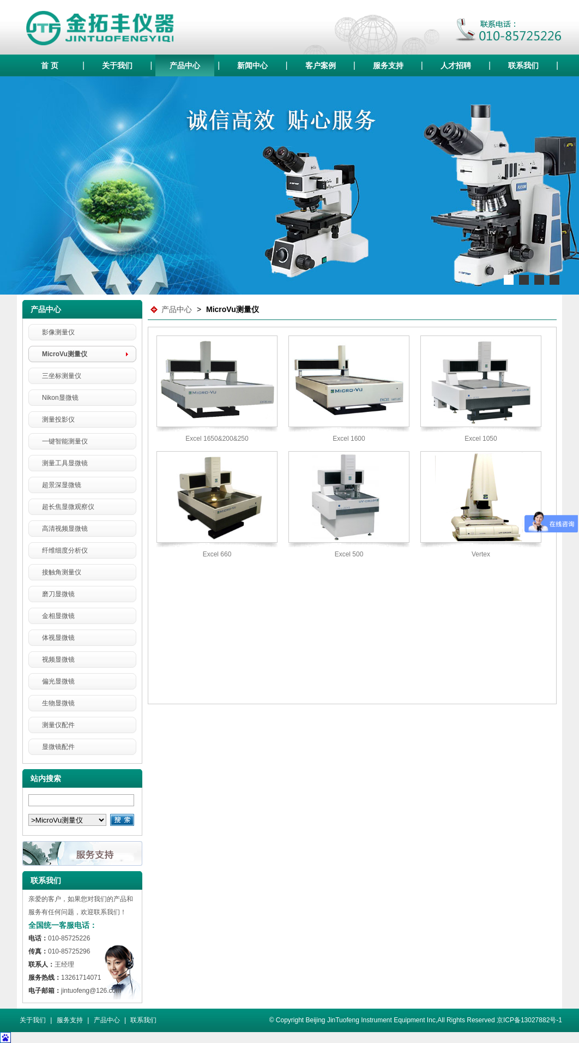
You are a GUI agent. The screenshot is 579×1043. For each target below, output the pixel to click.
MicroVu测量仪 (64, 354)
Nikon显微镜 (60, 397)
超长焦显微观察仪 (68, 507)
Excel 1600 (349, 438)
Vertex (481, 554)
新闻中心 (252, 65)
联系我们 (523, 65)
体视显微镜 (58, 638)
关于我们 (117, 65)
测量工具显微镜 (65, 463)
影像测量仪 (58, 332)
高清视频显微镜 (65, 528)
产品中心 (185, 65)
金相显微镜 (58, 616)
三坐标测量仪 (61, 376)
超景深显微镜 (61, 485)
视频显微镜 (58, 659)
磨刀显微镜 (58, 594)
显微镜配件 (58, 747)
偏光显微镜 (58, 681)
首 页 (49, 65)
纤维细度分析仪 (65, 550)
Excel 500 (349, 554)
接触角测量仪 (61, 572)
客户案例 (320, 65)
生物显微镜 (58, 703)
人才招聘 (456, 65)
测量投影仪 (58, 419)
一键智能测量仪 (65, 441)
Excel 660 (217, 554)
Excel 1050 (481, 438)
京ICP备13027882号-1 (529, 1020)
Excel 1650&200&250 (216, 438)
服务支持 (388, 65)
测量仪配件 (58, 725)
